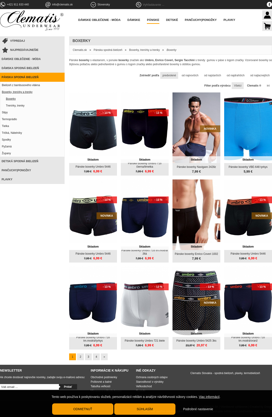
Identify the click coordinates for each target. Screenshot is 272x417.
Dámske (133, 20)
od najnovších (190, 75)
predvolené (169, 75)
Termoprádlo (9, 119)
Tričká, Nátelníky (12, 132)
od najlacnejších (260, 75)
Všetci (237, 85)
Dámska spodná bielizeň (20, 68)
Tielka (5, 126)
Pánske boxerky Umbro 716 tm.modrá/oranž (248, 339)
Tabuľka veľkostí (100, 386)
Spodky (6, 139)
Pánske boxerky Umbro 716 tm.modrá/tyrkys (93, 339)
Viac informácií (209, 397)
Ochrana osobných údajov (152, 377)
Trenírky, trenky (15, 105)
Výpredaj (17, 40)
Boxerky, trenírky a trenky (17, 92)
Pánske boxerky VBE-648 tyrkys (248, 167)
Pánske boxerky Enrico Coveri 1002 (196, 254)
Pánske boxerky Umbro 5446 (93, 166)
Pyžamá (7, 146)
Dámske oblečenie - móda (99, 20)
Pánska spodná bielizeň (20, 77)
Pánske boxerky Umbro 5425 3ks (196, 340)
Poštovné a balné (101, 381)
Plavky (229, 20)
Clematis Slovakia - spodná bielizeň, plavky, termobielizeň (225, 373)
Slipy (5, 112)
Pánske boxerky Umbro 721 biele (145, 340)
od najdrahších (236, 75)
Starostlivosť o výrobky (149, 381)
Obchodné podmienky (104, 377)
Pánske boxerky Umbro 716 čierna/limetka (144, 165)
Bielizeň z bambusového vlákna (21, 85)
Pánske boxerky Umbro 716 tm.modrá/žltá (144, 252)
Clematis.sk (80, 50)
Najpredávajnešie (24, 50)
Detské (172, 20)
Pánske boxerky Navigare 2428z (196, 167)
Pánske (153, 20)
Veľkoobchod (144, 386)
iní (268, 85)
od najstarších (212, 75)
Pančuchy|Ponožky (201, 20)
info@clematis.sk (62, 4)
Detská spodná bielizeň (20, 161)
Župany (6, 153)
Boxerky (11, 98)
